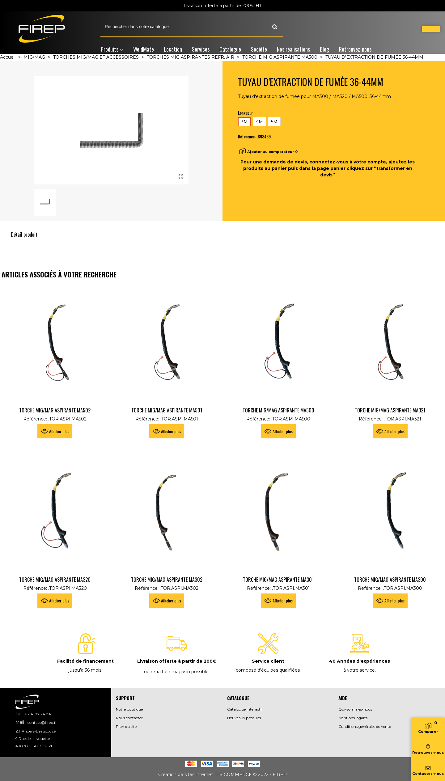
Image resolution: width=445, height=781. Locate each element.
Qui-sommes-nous (355, 709)
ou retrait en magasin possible (176, 671)
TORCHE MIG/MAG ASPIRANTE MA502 (55, 410)
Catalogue (230, 49)
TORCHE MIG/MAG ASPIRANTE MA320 (55, 579)
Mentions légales (352, 718)
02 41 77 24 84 (38, 713)
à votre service (359, 670)
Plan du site (126, 726)
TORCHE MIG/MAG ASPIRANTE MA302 (166, 579)
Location (173, 49)
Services (201, 49)
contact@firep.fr (42, 722)
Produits (109, 49)
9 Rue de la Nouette (32, 738)
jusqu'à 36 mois (85, 670)
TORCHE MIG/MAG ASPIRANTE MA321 (390, 410)
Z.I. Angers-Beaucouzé (35, 731)
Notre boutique (129, 709)
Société (259, 49)
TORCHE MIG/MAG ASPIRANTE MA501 (166, 410)
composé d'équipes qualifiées (268, 670)
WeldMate (143, 49)
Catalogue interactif (245, 709)
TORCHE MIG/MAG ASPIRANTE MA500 (278, 410)
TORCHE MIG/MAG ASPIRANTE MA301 (278, 579)
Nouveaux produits (244, 718)
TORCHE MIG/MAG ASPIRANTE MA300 (390, 579)
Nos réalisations (293, 49)
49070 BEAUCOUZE (34, 746)
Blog (324, 49)
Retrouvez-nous (355, 49)
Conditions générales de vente (364, 726)
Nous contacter (129, 718)
